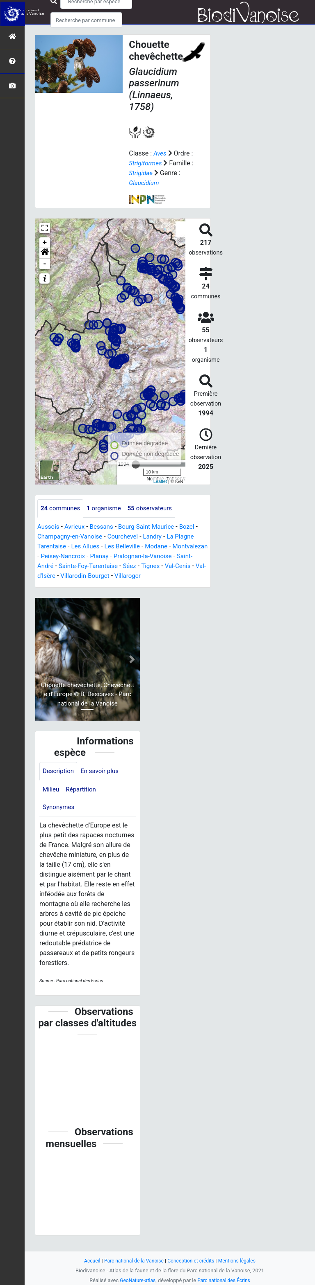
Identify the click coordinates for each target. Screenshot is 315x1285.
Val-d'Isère (109, 576)
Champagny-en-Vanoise (71, 537)
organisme (107, 508)
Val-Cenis (75, 576)
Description (59, 781)
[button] (44, 253)
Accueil (87, 1261)
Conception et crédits (192, 1261)
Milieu (51, 800)
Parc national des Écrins (225, 1280)
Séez (180, 566)
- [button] (45, 264)
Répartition (83, 800)
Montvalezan (56, 556)
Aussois (49, 527)
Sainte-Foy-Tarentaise (136, 566)
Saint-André (83, 566)
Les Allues (88, 546)
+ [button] (45, 243)
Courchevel (128, 537)
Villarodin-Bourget (156, 576)
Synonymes (59, 819)
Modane (163, 546)
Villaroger (51, 586)
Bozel (195, 527)
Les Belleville (127, 546)
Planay (142, 556)
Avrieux (76, 527)
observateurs (155, 508)
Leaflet (160, 480)
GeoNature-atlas (136, 1280)
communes (61, 508)
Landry (159, 537)
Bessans (104, 527)
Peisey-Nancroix (103, 556)
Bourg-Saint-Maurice (152, 527)
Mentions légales (240, 1261)
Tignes (47, 576)
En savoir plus (102, 781)
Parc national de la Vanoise (131, 1261)
